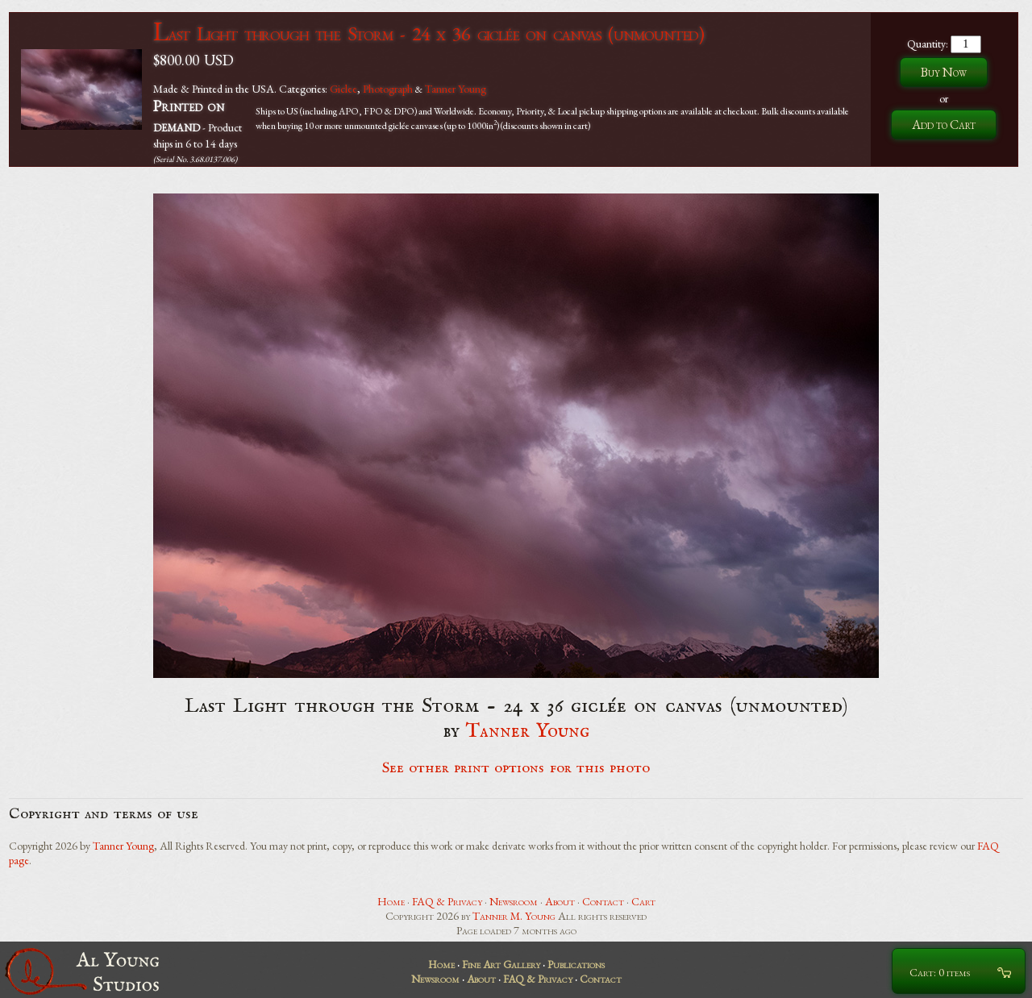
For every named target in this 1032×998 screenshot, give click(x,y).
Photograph (388, 88)
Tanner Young (455, 88)
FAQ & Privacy (447, 901)
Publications (576, 964)
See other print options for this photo (516, 768)
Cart (643, 901)
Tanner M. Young (514, 916)
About (560, 901)
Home (391, 901)
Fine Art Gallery (501, 964)
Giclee (343, 88)
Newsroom (513, 901)
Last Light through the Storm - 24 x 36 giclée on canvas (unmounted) (428, 33)
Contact (603, 901)
